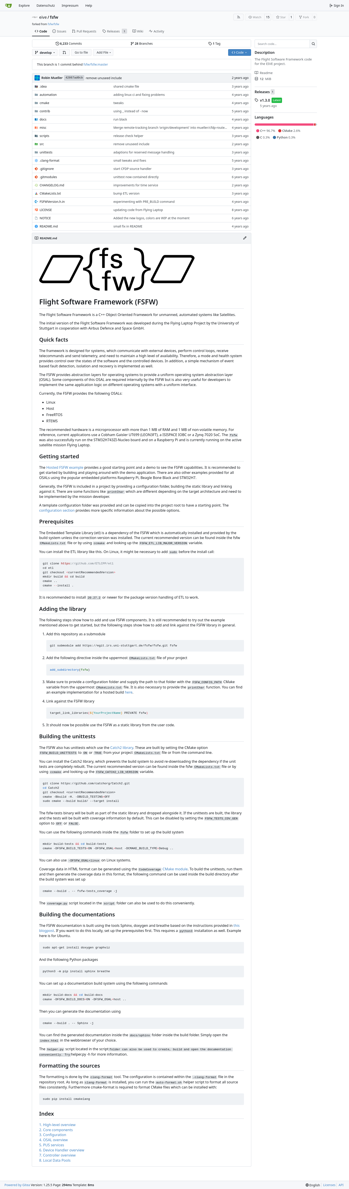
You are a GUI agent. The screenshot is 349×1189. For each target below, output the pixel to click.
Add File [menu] (104, 52)
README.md (49, 226)
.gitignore (47, 169)
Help (88, 5)
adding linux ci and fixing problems (139, 95)
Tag (214, 43)
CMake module (175, 869)
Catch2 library (121, 747)
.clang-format (49, 160)
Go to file (81, 52)
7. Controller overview (57, 1155)
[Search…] (313, 44)
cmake (44, 103)
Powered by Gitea (17, 1185)
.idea (43, 86)
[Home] (8, 6)
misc (43, 127)
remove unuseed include (104, 78)
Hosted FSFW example (64, 467)
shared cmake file (126, 86)
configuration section (57, 510)
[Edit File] (244, 238)
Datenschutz (46, 5)
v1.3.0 (265, 100)
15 (268, 17)
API (341, 1185)
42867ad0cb (74, 77)
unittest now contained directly (136, 177)
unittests (46, 152)
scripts (44, 136)
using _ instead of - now (131, 111)
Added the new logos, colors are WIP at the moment (152, 218)
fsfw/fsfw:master (95, 64)
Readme (264, 72)
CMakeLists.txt (50, 193)
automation (48, 95)
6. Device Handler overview (61, 1150)
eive (43, 17)
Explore (24, 5)
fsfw (54, 17)
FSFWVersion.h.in (52, 201)
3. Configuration (52, 1134)
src (42, 144)
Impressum (70, 5)
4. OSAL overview (53, 1139)
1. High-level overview (57, 1124)
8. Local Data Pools (55, 1160)
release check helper (129, 136)
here (128, 692)
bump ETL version (127, 193)
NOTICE (45, 218)
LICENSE (46, 210)
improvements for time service (136, 185)
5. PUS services (51, 1145)
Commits (69, 43)
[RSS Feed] (238, 17)
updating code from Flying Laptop (138, 210)
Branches (141, 43)
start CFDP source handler (133, 169)
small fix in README (128, 226)
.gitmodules (48, 177)
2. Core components (56, 1129)
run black (120, 119)
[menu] (313, 1185)
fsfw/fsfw (53, 24)
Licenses (329, 1185)
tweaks (119, 103)
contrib (45, 111)
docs (43, 119)
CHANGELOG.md (52, 185)
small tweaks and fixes (130, 160)
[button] (64, 52)
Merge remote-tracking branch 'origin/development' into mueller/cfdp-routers (170, 127)
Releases (262, 92)
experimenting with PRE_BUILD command (144, 201)
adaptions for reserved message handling (144, 152)
